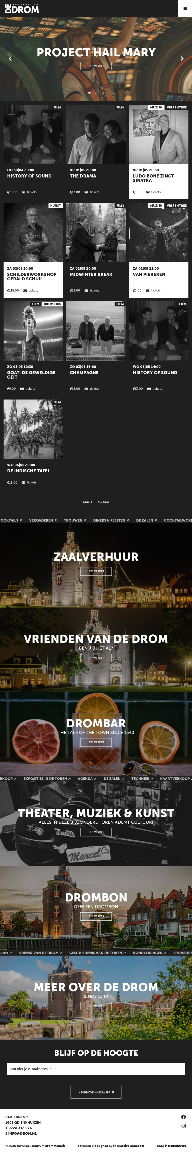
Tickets (31, 192)
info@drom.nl (22, 1133)
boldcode (177, 1146)
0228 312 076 (20, 1128)
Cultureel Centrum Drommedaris (41, 1146)
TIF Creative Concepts (128, 1146)
